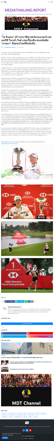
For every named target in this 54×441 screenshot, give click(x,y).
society (25, 416)
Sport (30, 416)
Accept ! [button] (5, 437)
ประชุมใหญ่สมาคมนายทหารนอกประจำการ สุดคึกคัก (21, 369)
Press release (18, 416)
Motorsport (4, 416)
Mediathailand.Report (14, 307)
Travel (35, 416)
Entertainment (12, 413)
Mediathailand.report (29, 436)
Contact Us (31, 438)
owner (10, 416)
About (26, 438)
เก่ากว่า (50, 327)
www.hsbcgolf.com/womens (9, 143)
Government (31, 413)
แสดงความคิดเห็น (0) (27, 323)
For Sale (19, 413)
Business (4, 413)
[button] (1, 2)
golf (6, 34)
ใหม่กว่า (3, 327)
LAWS (37, 413)
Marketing (43, 413)
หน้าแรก (3, 34)
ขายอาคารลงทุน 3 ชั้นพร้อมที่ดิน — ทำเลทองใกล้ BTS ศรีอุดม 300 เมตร (22, 357)
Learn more (10, 435)
